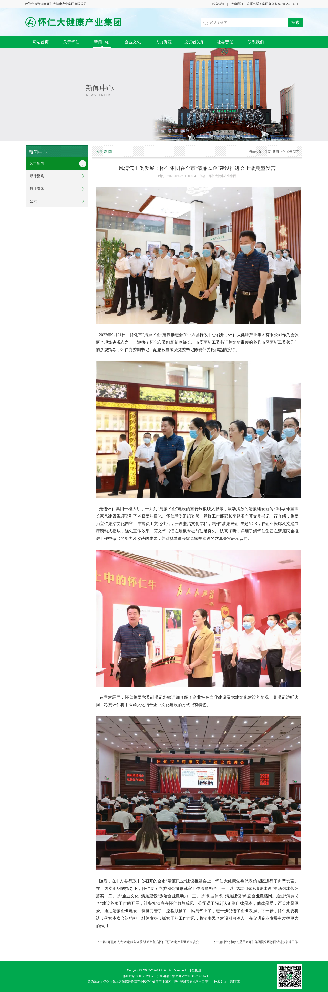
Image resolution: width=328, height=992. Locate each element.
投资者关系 (194, 42)
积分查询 (218, 4)
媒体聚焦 (37, 176)
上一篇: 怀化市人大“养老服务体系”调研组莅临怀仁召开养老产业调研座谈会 (148, 942)
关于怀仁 (71, 42)
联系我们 (256, 42)
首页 (267, 151)
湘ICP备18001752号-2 (138, 976)
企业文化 (133, 42)
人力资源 (163, 42)
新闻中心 (102, 42)
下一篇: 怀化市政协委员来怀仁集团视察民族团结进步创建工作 (255, 942)
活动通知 (237, 4)
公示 (33, 201)
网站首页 (40, 42)
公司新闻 (37, 163)
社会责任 (225, 42)
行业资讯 (37, 189)
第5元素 (236, 982)
